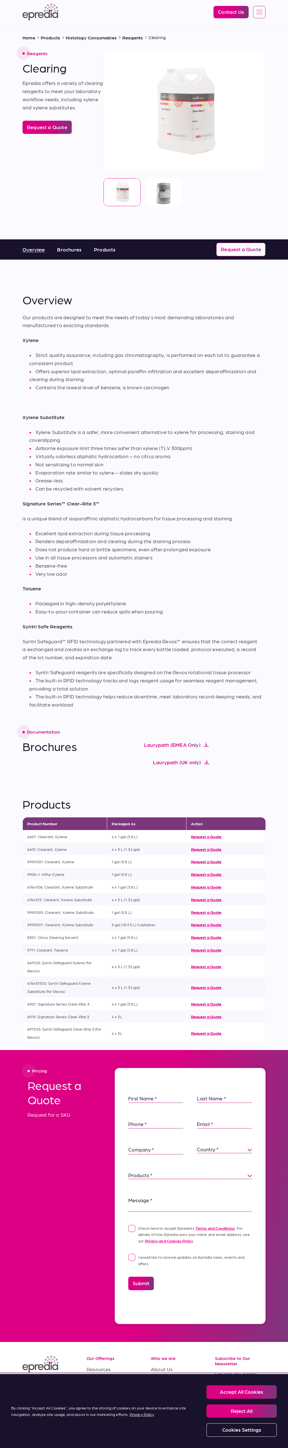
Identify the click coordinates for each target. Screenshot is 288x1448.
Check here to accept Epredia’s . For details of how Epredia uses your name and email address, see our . (189, 1234)
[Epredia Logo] (40, 12)
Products (105, 249)
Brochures (69, 249)
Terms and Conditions (215, 1228)
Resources (99, 1369)
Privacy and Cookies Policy (169, 1240)
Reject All (242, 1411)
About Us (161, 1369)
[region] (144, 1411)
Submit (141, 1283)
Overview (33, 249)
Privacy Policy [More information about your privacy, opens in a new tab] (142, 1414)
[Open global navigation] (259, 12)
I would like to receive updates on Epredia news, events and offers (186, 1259)
